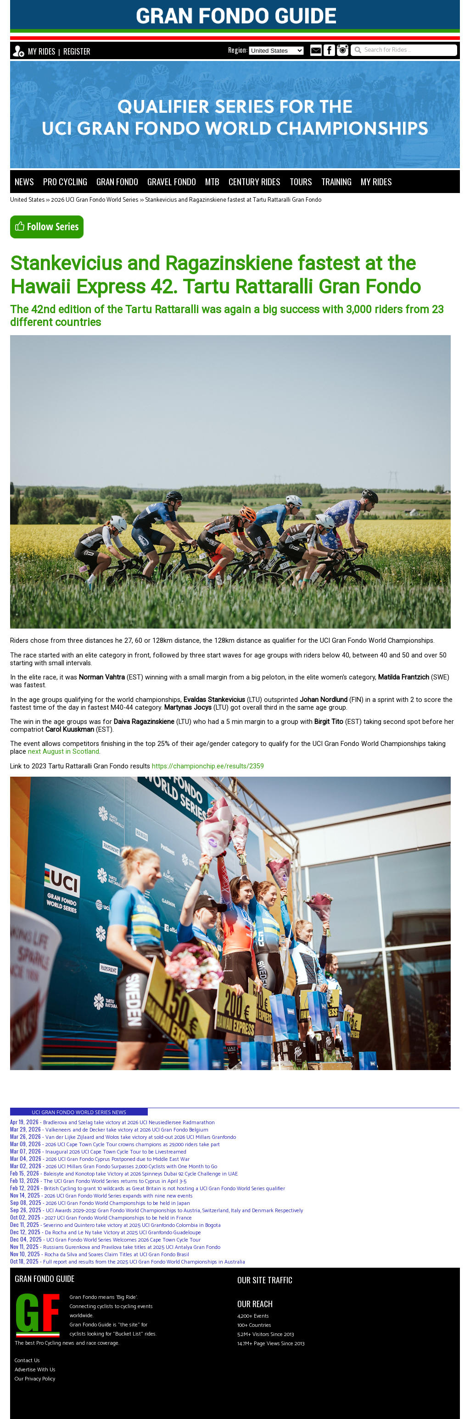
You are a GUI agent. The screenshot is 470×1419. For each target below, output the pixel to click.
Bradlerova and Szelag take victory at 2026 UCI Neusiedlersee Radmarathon (129, 1122)
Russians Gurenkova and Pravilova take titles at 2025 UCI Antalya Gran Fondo (131, 1247)
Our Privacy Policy (35, 1379)
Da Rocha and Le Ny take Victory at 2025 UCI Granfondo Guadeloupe (123, 1232)
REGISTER (76, 51)
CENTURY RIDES (254, 181)
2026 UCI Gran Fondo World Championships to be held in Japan (118, 1203)
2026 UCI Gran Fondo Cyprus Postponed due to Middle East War (118, 1159)
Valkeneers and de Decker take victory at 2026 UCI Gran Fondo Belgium (126, 1130)
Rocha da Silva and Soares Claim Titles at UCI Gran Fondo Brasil (117, 1254)
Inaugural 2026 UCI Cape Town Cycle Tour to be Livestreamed (115, 1152)
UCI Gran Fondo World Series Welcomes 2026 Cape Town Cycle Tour (123, 1240)
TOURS (301, 181)
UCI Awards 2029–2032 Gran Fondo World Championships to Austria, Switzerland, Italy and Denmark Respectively (174, 1210)
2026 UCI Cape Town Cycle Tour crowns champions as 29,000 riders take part (132, 1144)
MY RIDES (41, 51)
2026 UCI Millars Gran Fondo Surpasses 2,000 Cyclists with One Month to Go (131, 1166)
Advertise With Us (35, 1369)
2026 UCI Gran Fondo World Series (94, 200)
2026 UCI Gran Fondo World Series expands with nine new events (119, 1196)
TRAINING (336, 181)
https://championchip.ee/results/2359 (208, 766)
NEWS (24, 181)
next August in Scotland (63, 752)
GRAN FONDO (117, 181)
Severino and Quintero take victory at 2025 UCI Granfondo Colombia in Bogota (132, 1225)
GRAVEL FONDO (171, 181)
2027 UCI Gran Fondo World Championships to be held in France (118, 1218)
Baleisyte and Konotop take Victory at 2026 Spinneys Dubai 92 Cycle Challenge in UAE (141, 1174)
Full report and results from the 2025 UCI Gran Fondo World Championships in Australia (144, 1262)
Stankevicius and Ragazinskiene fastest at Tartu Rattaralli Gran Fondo (233, 200)
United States (27, 200)
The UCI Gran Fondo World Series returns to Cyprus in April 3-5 (115, 1181)
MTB (212, 181)
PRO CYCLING (65, 181)
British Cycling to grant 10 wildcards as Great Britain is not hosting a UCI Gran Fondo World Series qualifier (164, 1188)
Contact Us (27, 1360)
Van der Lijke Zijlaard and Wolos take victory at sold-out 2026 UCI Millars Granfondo (140, 1137)
